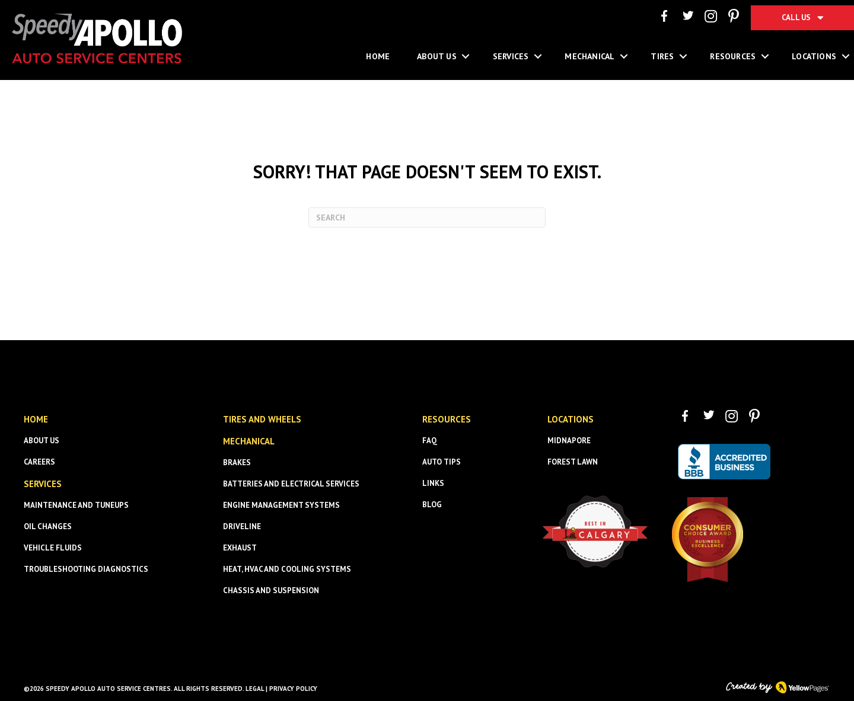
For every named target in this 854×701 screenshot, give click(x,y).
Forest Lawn (572, 462)
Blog (432, 505)
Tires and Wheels (262, 419)
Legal (255, 688)
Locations (570, 419)
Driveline (242, 526)
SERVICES (43, 483)
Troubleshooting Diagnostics (86, 569)
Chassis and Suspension (271, 590)
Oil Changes (48, 526)
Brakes (237, 462)
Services (511, 56)
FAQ (429, 441)
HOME (36, 419)
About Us (437, 56)
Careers (39, 462)
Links (433, 483)
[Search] (427, 217)
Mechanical (589, 56)
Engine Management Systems (281, 505)
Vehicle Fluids (53, 548)
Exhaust (240, 548)
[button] (465, 56)
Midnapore (569, 441)
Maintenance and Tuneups (76, 505)
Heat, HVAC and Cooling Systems (287, 569)
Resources (733, 56)
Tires (662, 56)
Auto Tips (441, 462)
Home (378, 56)
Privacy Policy (293, 688)
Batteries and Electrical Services (291, 484)
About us (41, 441)
